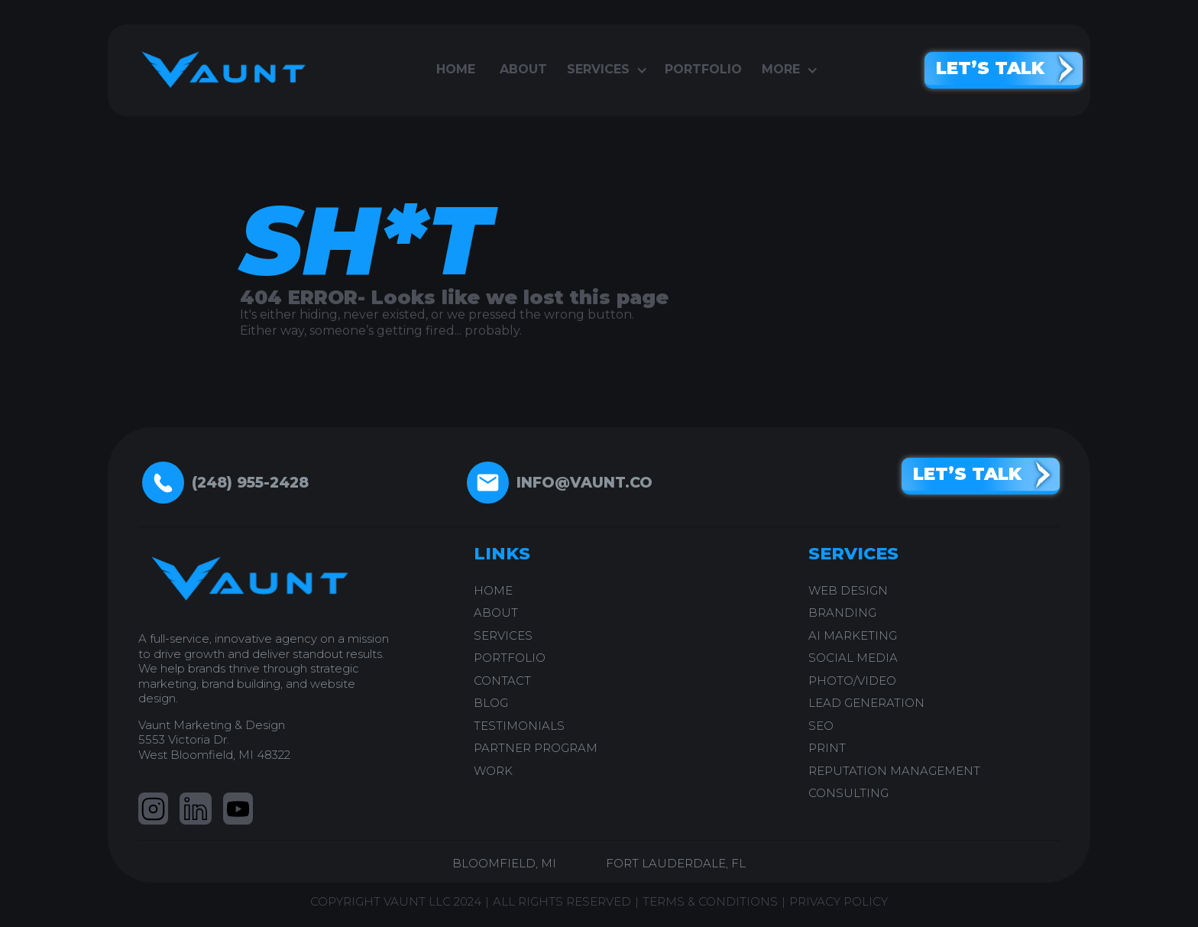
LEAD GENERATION (866, 702)
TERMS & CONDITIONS (710, 901)
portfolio (703, 69)
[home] (218, 70)
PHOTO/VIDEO (852, 680)
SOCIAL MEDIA (853, 657)
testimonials (519, 725)
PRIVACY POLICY (838, 901)
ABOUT (496, 612)
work (493, 770)
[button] (605, 70)
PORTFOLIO (510, 657)
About (523, 69)
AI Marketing (852, 635)
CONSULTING (848, 793)
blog (491, 702)
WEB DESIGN (848, 590)
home (493, 590)
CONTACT (502, 680)
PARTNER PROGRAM (535, 748)
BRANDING (842, 612)
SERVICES (503, 635)
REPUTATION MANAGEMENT (894, 770)
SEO (821, 725)
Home (455, 69)
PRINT (827, 748)
